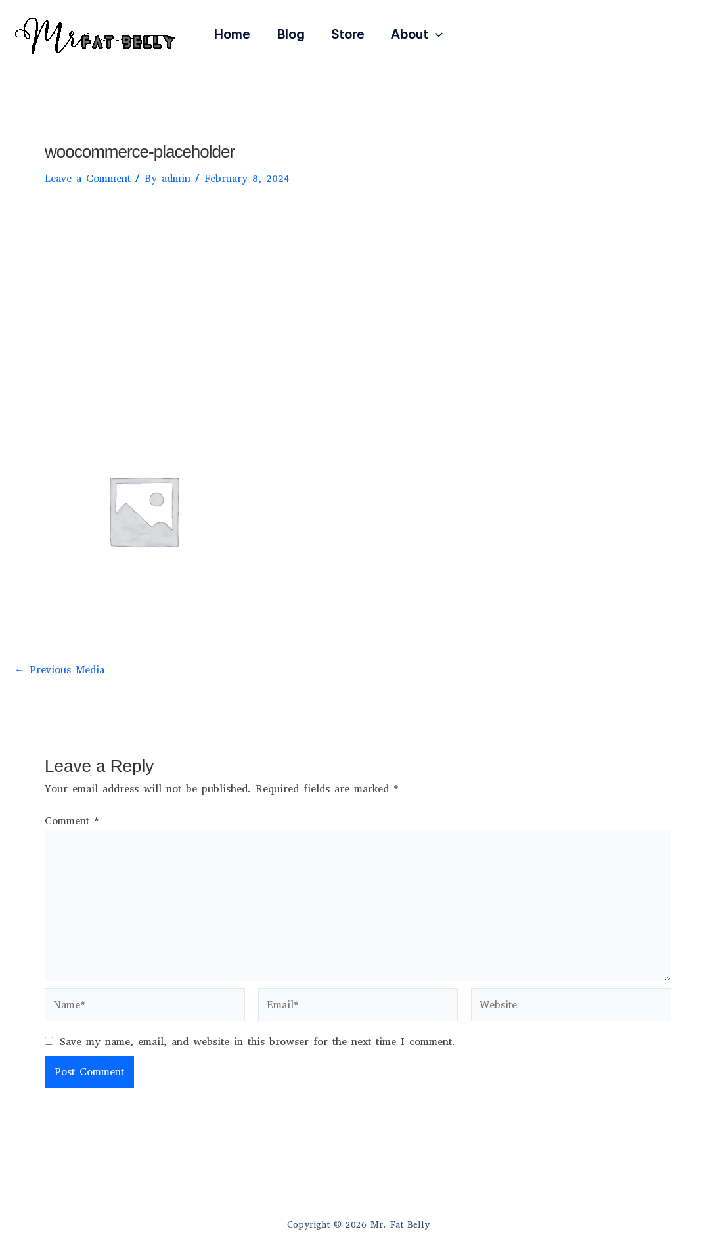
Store (348, 34)
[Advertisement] (358, 299)
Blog (291, 34)
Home (232, 34)
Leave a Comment (88, 178)
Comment (72, 821)
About (417, 34)
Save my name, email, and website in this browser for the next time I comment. (257, 1041)
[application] (435, 34)
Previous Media (59, 670)
